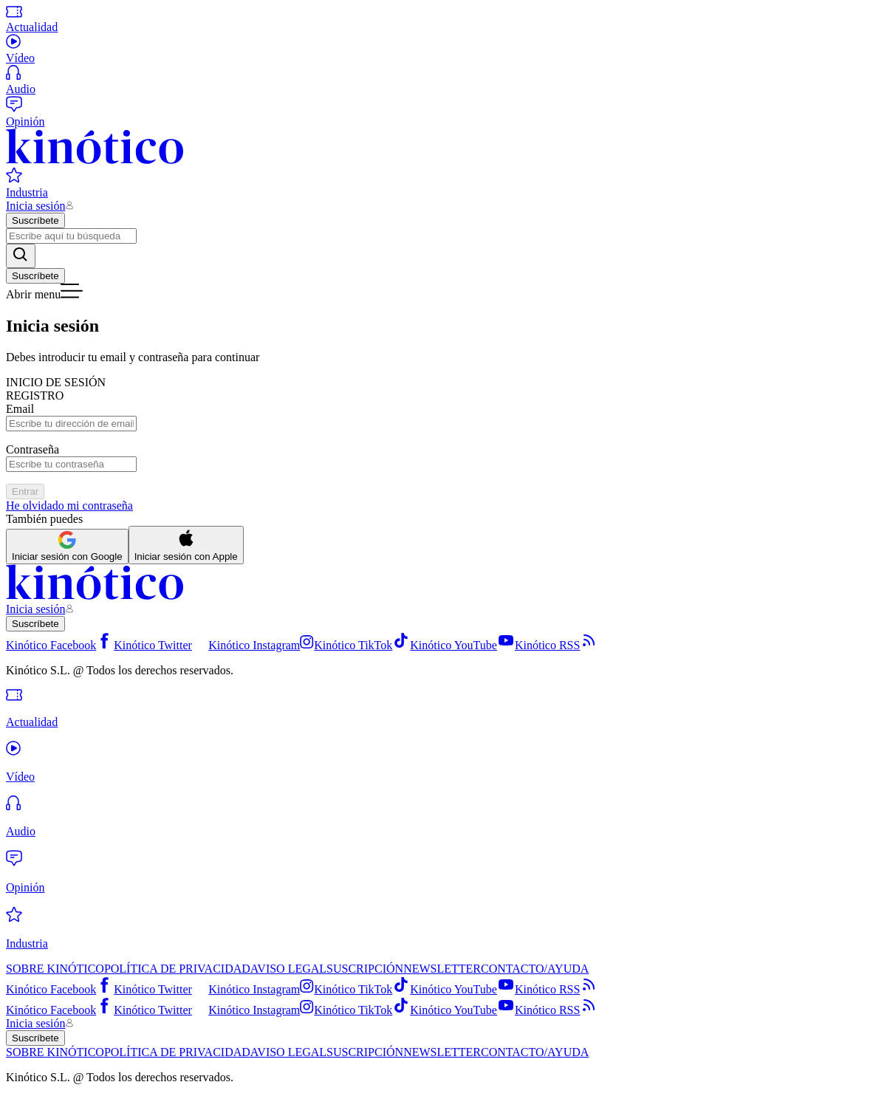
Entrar (25, 491)
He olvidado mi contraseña (69, 505)
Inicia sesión (35, 205)
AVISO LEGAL (288, 968)
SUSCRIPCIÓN (364, 968)
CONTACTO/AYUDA (535, 968)
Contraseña (32, 449)
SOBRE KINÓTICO (55, 968)
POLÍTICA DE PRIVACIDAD (177, 968)
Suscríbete (35, 220)
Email (20, 409)
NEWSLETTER (442, 968)
